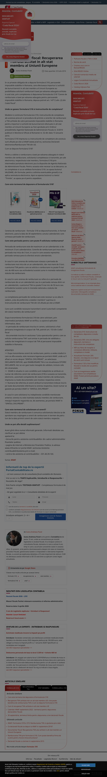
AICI (58, 771)
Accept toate (86, 765)
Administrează (85, 769)
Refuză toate (86, 773)
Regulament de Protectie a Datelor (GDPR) (51, 764)
